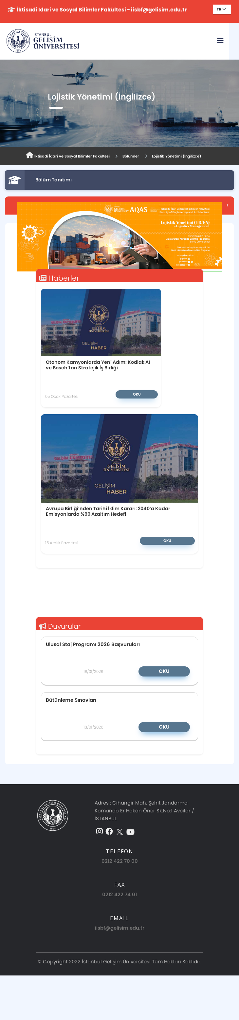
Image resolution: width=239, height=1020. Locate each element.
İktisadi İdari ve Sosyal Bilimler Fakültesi (68, 155)
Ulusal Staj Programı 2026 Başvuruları (93, 644)
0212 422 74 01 (119, 894)
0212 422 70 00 (119, 861)
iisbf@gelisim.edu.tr (119, 927)
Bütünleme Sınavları (71, 699)
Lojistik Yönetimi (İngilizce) (176, 156)
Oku (137, 394)
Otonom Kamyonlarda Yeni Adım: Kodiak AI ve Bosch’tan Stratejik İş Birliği (98, 365)
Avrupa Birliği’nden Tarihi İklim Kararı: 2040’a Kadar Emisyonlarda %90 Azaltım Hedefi (108, 511)
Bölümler (130, 156)
